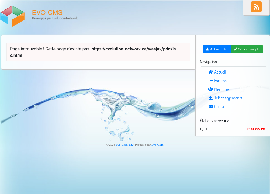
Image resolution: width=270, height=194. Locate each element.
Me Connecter (216, 49)
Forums (217, 80)
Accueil (217, 72)
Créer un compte (246, 49)
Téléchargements (225, 98)
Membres (219, 89)
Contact (217, 106)
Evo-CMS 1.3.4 (125, 144)
